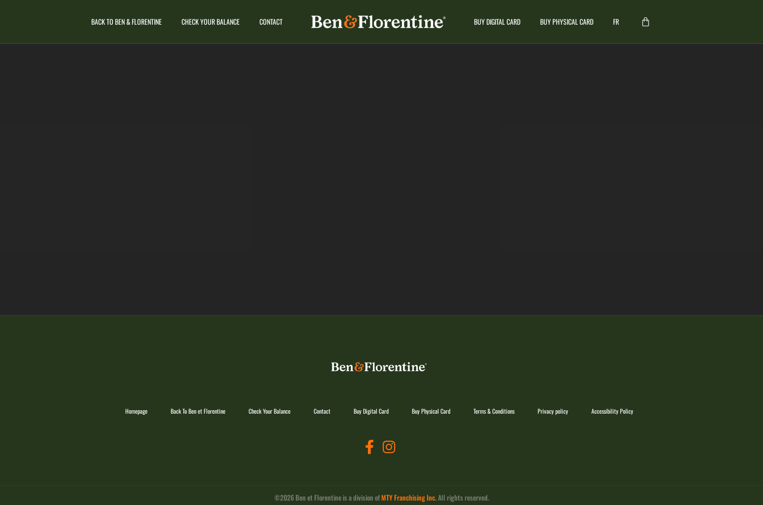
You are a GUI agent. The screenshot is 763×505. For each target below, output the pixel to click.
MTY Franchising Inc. (408, 497)
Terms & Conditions (493, 411)
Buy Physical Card (566, 21)
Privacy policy (553, 411)
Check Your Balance (211, 21)
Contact (271, 21)
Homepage (136, 411)
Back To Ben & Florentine (126, 21)
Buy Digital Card (497, 21)
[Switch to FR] (616, 21)
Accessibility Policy (612, 411)
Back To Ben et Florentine (198, 411)
